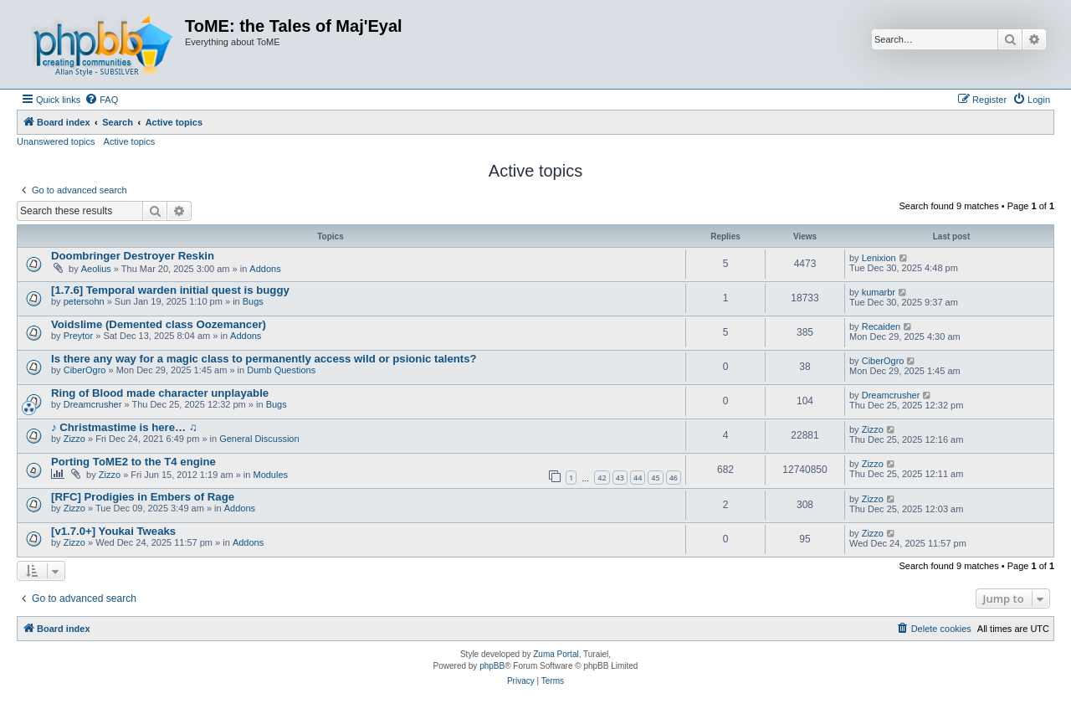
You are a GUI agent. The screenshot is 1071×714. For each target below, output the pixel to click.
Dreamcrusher (93, 404)
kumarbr (878, 292)
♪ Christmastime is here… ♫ (124, 427)
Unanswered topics (56, 141)
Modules (270, 475)
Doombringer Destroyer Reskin (132, 255)
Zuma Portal (555, 654)
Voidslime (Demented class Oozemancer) (158, 324)
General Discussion (259, 439)
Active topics (130, 141)
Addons (264, 269)
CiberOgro (85, 370)
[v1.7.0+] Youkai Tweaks (113, 531)
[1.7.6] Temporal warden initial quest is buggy (170, 290)
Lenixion (879, 258)
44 (637, 477)
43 (620, 477)
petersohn (84, 301)
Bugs (253, 301)
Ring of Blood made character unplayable (160, 393)
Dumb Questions (281, 370)
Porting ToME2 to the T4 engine (133, 461)
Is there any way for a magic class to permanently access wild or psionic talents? (264, 358)
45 (655, 477)
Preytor (78, 336)
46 (673, 477)
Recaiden (881, 326)
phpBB (492, 665)
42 (601, 477)
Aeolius (96, 269)
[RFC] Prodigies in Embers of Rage (142, 497)
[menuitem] (101, 100)
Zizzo (74, 439)
